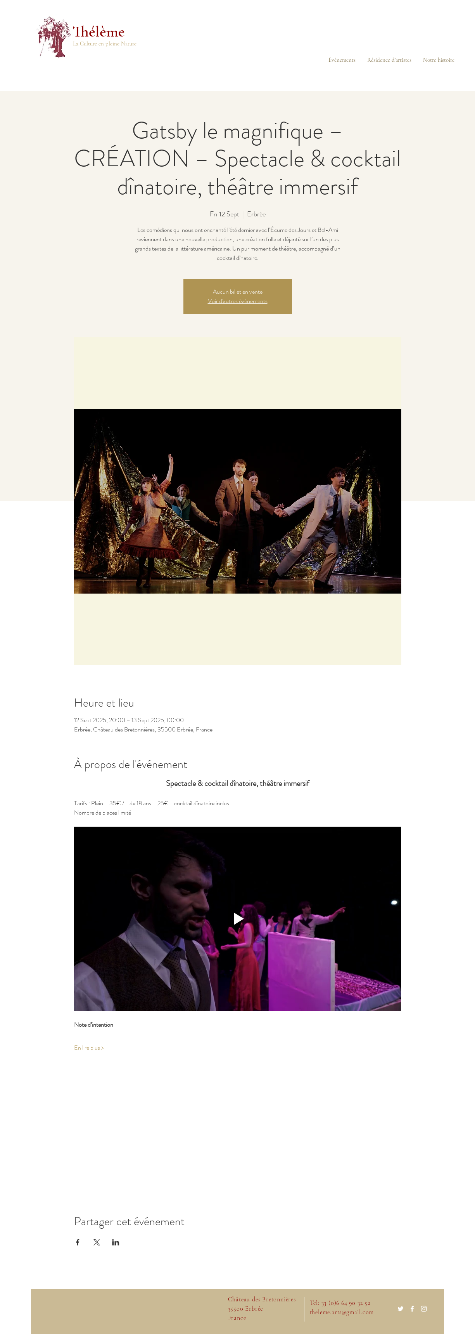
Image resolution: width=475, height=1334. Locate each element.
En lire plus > (89, 1047)
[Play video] (237, 919)
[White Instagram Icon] (424, 1309)
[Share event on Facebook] (77, 1242)
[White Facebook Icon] (412, 1309)
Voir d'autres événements (238, 300)
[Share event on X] (96, 1242)
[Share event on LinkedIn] (115, 1242)
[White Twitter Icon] (400, 1309)
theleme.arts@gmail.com (342, 1312)
